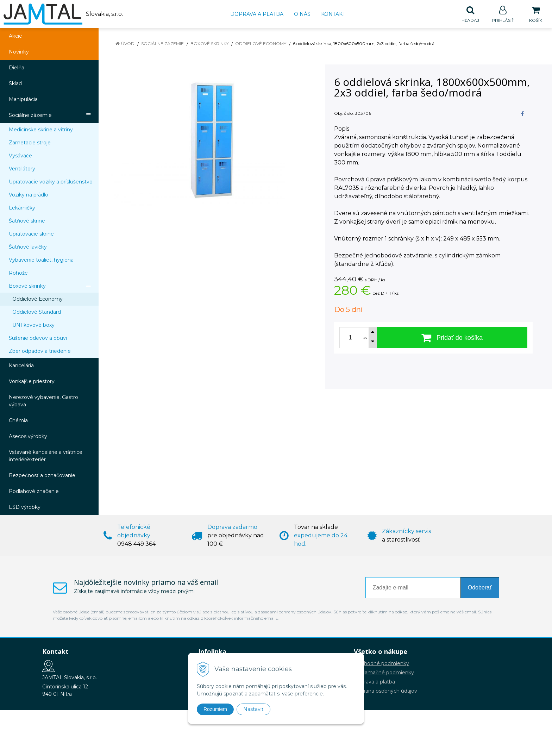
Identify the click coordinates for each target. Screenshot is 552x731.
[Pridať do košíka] (452, 338)
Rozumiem (215, 709)
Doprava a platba (256, 14)
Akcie (15, 36)
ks (365, 338)
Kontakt (333, 14)
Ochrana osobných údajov (385, 691)
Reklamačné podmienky (384, 673)
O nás (302, 14)
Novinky (19, 52)
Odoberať (480, 588)
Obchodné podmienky (381, 664)
